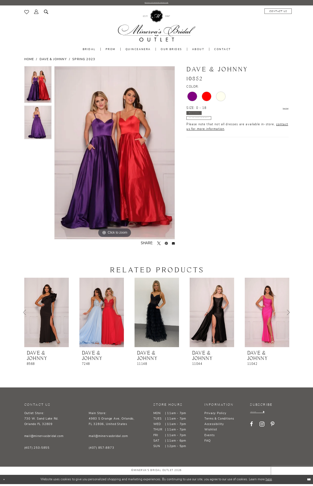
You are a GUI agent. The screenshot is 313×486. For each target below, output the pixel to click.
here (269, 481)
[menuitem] (27, 14)
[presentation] (46, 314)
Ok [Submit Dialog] (305, 481)
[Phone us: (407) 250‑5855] (276, 13)
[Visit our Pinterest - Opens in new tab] (272, 429)
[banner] (156, 28)
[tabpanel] (38, 88)
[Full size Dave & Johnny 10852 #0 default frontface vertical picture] (115, 155)
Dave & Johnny (53, 61)
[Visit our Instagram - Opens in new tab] (262, 429)
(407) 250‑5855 (37, 450)
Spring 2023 (83, 61)
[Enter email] (270, 415)
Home (29, 61)
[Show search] (46, 14)
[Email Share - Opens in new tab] (173, 245)
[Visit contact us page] (248, 13)
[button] (36, 14)
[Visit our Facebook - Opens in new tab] (251, 429)
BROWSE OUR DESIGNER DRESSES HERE (156, 3)
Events (209, 437)
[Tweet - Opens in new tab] (158, 245)
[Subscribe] (288, 415)
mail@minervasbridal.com (44, 438)
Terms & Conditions (219, 421)
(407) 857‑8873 (101, 450)
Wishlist (210, 431)
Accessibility (214, 426)
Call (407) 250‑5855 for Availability (219, 132)
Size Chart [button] (280, 110)
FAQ (207, 443)
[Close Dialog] (6, 481)
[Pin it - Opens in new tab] (166, 245)
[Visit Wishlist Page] (27, 14)
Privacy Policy (215, 415)
